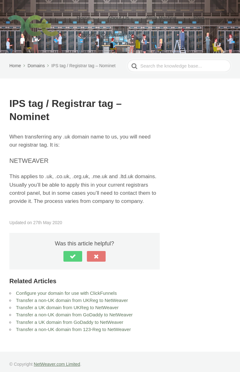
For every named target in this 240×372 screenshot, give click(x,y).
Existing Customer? (110, 29)
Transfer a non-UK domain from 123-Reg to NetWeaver (73, 324)
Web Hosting (150, 19)
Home (91, 19)
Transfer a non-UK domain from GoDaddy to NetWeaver (74, 309)
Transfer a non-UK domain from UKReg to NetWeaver (72, 295)
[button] (72, 251)
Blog (177, 19)
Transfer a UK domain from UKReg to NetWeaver (67, 302)
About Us (117, 19)
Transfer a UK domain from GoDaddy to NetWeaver (69, 316)
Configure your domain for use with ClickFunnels (66, 287)
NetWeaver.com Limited (57, 358)
